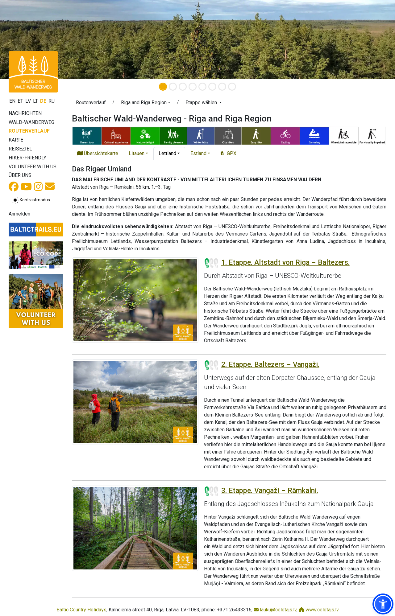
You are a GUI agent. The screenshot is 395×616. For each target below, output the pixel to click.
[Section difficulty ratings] (211, 263)
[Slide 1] (163, 87)
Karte (16, 140)
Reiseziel (20, 149)
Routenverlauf (29, 131)
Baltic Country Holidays (81, 610)
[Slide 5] (202, 87)
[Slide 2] (173, 87)
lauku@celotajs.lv (275, 610)
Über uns (20, 175)
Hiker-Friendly (27, 158)
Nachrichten (25, 113)
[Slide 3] (183, 87)
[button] (145, 104)
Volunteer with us (32, 167)
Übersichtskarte (97, 153)
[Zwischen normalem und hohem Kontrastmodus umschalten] (31, 200)
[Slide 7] (222, 87)
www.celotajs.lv (319, 610)
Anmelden (19, 214)
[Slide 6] (212, 87)
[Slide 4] (193, 87)
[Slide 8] (232, 87)
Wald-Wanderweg (31, 122)
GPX (228, 153)
